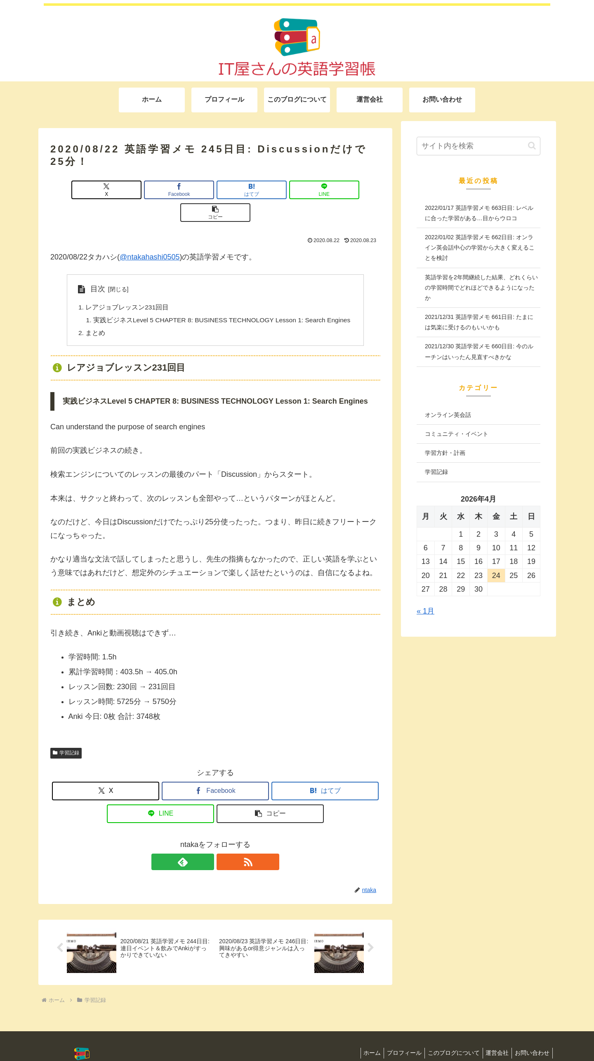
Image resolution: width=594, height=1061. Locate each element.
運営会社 (493, 1033)
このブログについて (447, 1033)
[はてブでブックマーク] (215, 190)
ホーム (360, 1033)
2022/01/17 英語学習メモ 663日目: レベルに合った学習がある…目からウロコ (479, 213)
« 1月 (425, 611)
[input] (478, 146)
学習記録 (66, 732)
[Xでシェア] (104, 190)
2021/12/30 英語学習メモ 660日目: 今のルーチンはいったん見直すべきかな (479, 351)
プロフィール (395, 1033)
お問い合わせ (531, 1033)
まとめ (91, 311)
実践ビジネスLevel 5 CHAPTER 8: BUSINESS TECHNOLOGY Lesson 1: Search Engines (222, 298)
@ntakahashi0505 (149, 234)
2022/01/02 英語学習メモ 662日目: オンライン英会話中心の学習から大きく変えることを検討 (480, 247)
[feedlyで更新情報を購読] (206, 841)
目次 (92, 266)
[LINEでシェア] (270, 190)
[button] (326, 190)
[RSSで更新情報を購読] (225, 841)
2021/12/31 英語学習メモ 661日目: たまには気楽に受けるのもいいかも (479, 322)
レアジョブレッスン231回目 (123, 284)
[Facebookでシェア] (160, 190)
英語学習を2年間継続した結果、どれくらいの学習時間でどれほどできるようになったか (481, 287)
